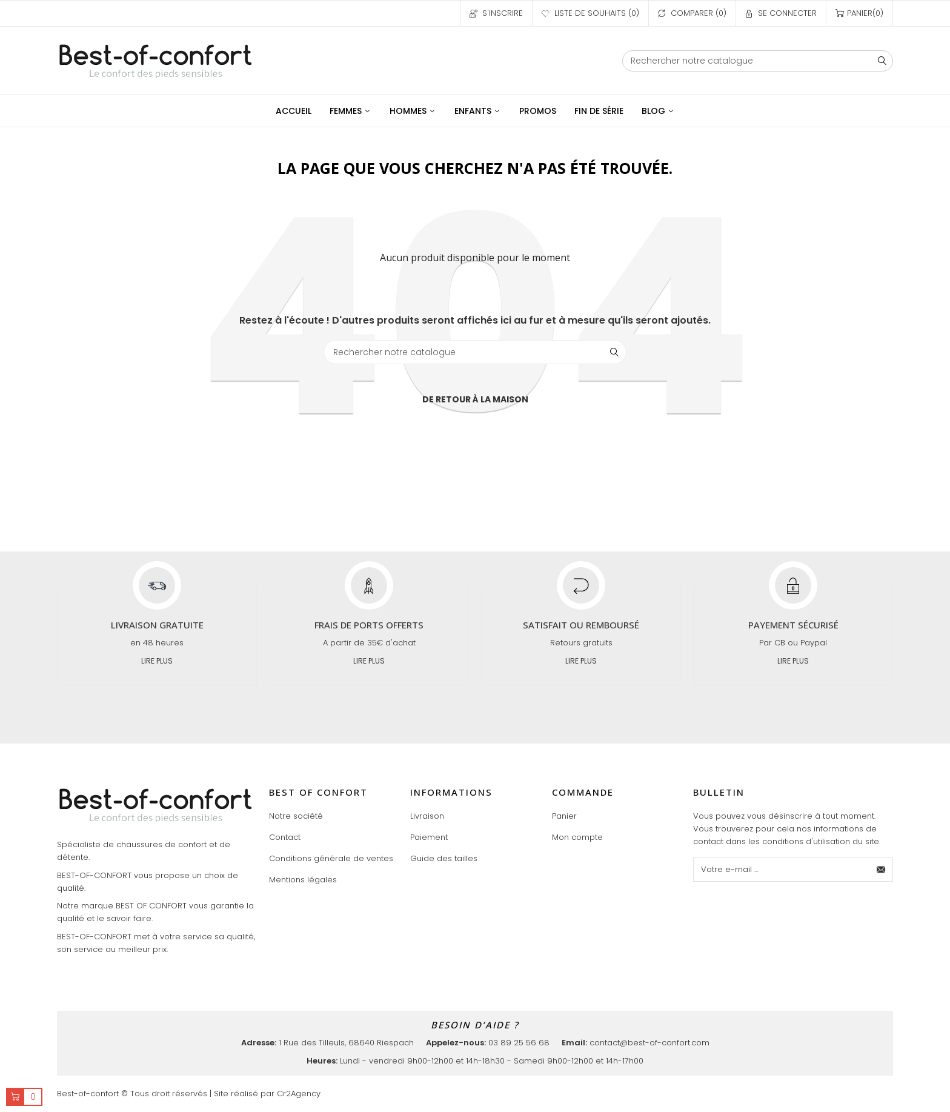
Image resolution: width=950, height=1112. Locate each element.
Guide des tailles (443, 858)
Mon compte (577, 837)
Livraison (427, 816)
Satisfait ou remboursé (581, 625)
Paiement (429, 837)
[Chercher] (757, 61)
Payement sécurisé (793, 625)
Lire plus (157, 661)
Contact (285, 837)
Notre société (296, 816)
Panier (564, 816)
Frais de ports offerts (369, 625)
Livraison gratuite (157, 625)
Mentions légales (303, 879)
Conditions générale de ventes (331, 858)
